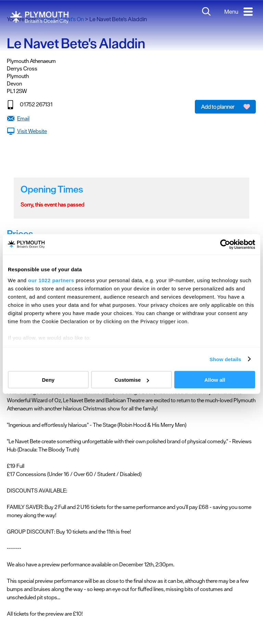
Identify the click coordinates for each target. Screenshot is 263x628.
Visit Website (32, 131)
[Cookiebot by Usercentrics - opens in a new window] (225, 244)
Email (23, 118)
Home (46, 19)
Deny (48, 380)
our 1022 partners (51, 280)
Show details (225, 359)
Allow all (214, 380)
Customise (131, 380)
